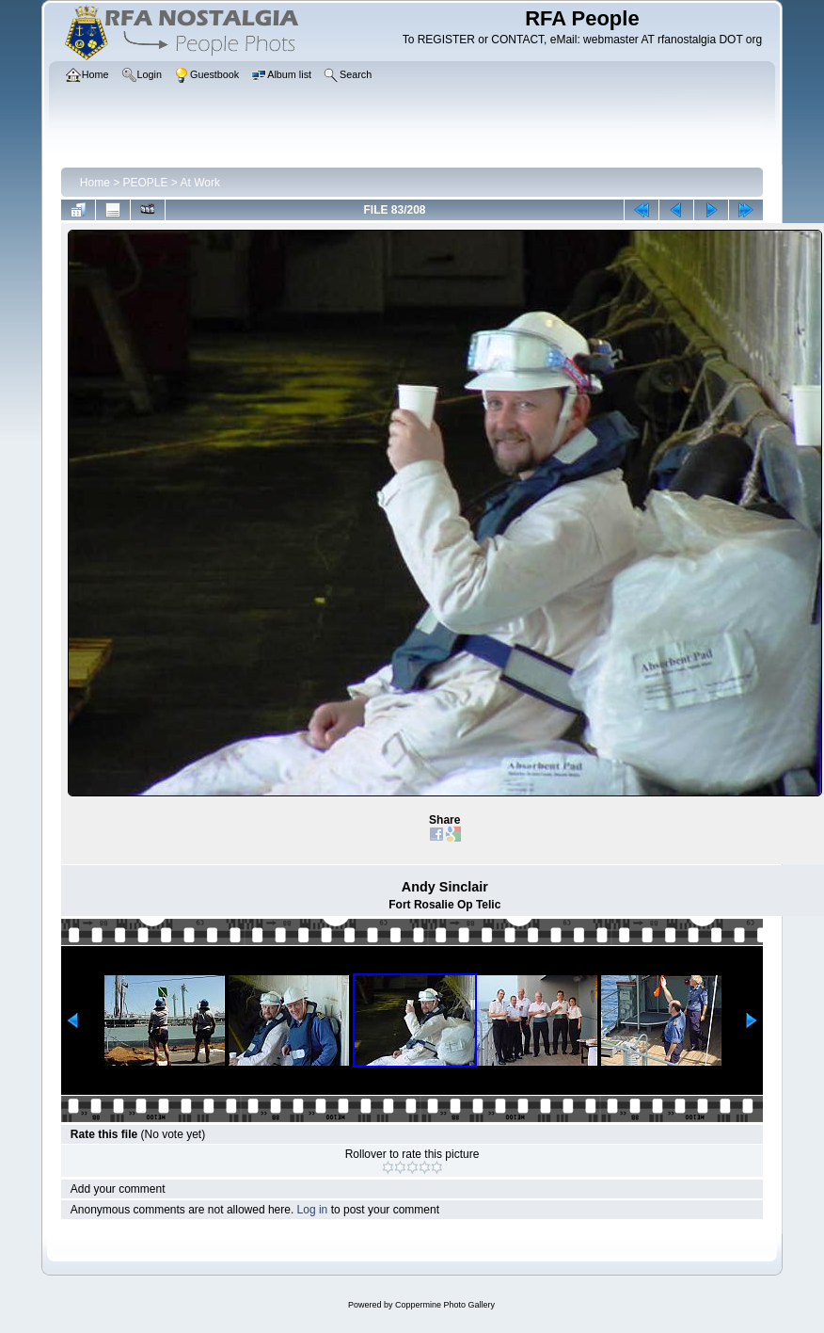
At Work (200, 182)
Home (95, 182)
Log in (312, 1209)
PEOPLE (145, 182)
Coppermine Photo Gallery (445, 1304)
